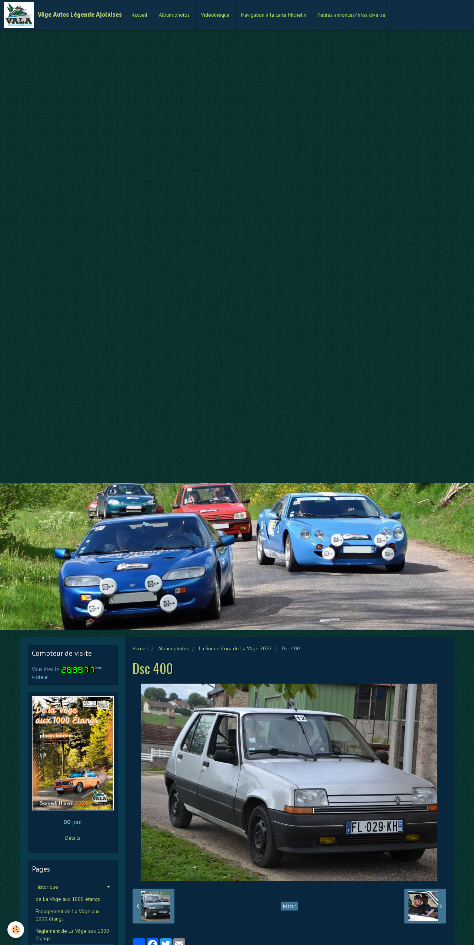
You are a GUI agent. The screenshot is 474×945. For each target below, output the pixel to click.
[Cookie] (15, 929)
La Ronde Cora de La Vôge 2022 (235, 648)
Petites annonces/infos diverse (351, 14)
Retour (289, 906)
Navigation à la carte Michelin (273, 14)
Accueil (139, 14)
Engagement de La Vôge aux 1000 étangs (68, 915)
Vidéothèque (215, 14)
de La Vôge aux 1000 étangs (68, 899)
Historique (47, 886)
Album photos (174, 14)
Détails (72, 838)
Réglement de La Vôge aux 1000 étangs (72, 935)
